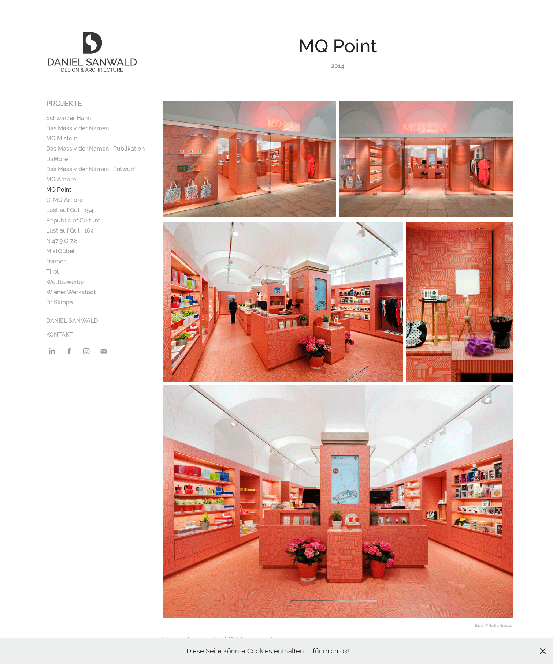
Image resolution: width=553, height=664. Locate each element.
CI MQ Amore (64, 199)
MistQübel (60, 251)
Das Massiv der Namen (77, 128)
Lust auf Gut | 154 (69, 210)
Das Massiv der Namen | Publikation (95, 148)
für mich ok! (331, 651)
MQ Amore (61, 179)
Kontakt (59, 334)
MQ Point (58, 189)
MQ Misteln (61, 138)
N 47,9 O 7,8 (62, 240)
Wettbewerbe (65, 281)
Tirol (52, 271)
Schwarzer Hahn (68, 118)
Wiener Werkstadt (71, 292)
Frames (56, 261)
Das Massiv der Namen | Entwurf (90, 169)
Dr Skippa (59, 302)
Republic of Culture (73, 220)
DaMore (57, 158)
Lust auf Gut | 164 (70, 230)
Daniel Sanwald (72, 320)
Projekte (64, 103)
